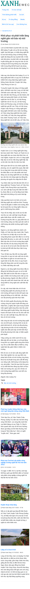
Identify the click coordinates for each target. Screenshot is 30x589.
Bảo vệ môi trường (10, 383)
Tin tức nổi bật (16, 10)
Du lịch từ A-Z (7, 31)
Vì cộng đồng (13, 19)
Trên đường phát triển (9, 15)
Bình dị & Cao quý (8, 24)
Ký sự (4, 19)
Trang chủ (5, 10)
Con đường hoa (22, 24)
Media (22, 19)
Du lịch (21, 15)
